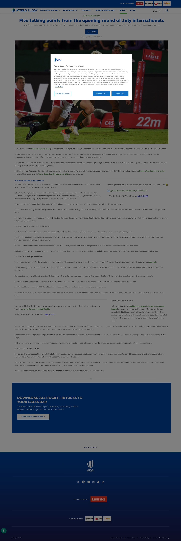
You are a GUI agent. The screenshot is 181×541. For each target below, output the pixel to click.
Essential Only (101, 94)
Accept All (120, 94)
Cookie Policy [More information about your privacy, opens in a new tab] (59, 87)
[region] (91, 77)
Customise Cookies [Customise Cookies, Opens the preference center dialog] (63, 94)
